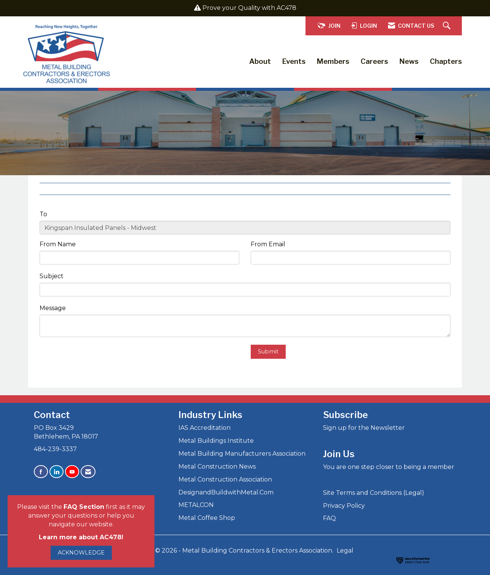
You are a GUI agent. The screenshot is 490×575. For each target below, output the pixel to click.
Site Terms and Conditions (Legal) (373, 492)
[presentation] (97, 359)
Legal (345, 550)
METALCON (196, 504)
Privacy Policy (344, 505)
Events (293, 61)
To (43, 214)
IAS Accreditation (204, 427)
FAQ (329, 518)
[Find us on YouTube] (72, 471)
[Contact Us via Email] (88, 471)
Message (53, 308)
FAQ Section (84, 506)
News (408, 61)
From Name (58, 244)
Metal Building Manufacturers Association (241, 453)
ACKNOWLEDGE (81, 552)
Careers (374, 61)
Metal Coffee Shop (206, 517)
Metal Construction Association (225, 479)
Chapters (446, 61)
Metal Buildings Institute (216, 440)
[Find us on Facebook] (41, 471)
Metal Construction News (217, 466)
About (260, 61)
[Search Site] (447, 26)
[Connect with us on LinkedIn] (56, 471)
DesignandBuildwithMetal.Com (226, 492)
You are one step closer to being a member (388, 466)
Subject (52, 276)
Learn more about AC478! (81, 537)
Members (333, 61)
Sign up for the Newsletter (364, 427)
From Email (268, 244)
